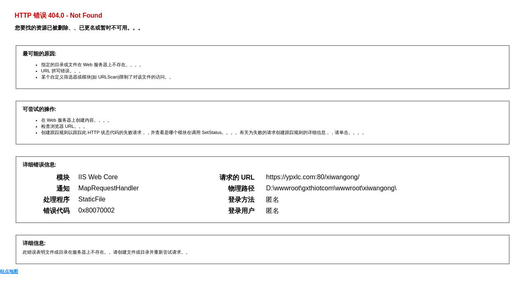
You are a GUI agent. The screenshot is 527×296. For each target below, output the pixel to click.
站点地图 (9, 271)
